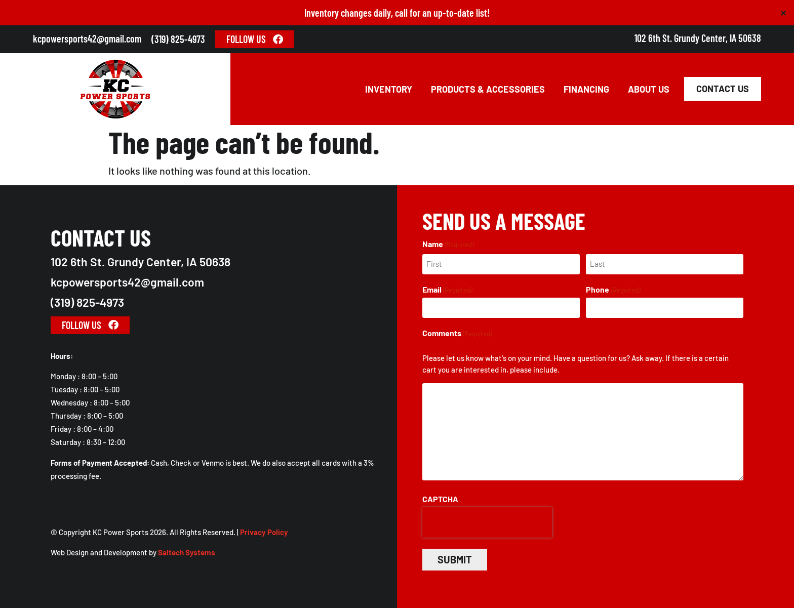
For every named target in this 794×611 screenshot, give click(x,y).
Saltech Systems (186, 555)
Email (447, 293)
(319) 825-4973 (178, 39)
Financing (586, 91)
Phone (613, 293)
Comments (457, 336)
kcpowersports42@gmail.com (87, 38)
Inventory (388, 91)
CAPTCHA (440, 502)
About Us (648, 91)
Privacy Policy (264, 535)
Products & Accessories (488, 91)
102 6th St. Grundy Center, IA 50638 (697, 38)
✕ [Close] (783, 13)
